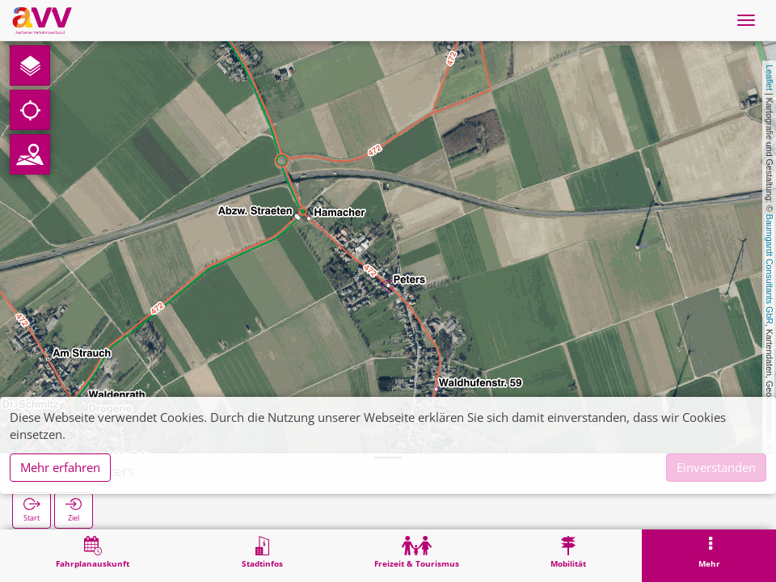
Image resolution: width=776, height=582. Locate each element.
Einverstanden (716, 467)
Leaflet (769, 78)
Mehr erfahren (60, 467)
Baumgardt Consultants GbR (769, 269)
